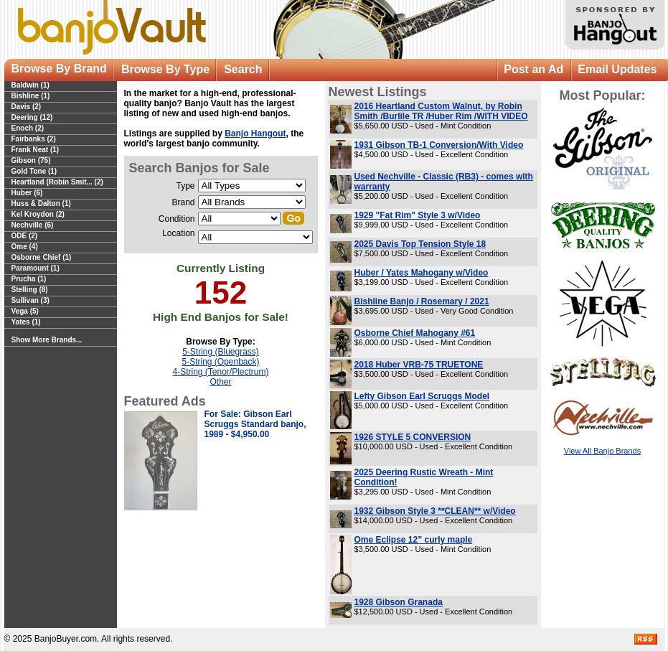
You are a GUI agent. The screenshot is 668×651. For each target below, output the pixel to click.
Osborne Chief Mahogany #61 (415, 333)
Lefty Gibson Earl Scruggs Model (422, 396)
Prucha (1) (29, 279)
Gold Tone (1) (34, 171)
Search (243, 69)
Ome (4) (24, 246)
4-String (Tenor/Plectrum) (220, 372)
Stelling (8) (29, 290)
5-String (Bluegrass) (220, 352)
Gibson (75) (31, 160)
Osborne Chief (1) (41, 257)
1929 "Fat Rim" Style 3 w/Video (417, 215)
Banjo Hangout (255, 133)
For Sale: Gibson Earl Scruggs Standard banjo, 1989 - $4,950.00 (255, 424)
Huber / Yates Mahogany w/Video (421, 273)
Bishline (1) (30, 96)
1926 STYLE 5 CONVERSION (412, 437)
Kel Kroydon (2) (38, 214)
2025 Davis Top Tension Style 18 (420, 244)
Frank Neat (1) (35, 150)
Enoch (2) (27, 128)
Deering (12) (32, 117)
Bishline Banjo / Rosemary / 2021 (421, 301)
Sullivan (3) (30, 300)
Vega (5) (25, 311)
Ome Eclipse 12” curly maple (413, 540)
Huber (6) (27, 193)
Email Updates (617, 69)
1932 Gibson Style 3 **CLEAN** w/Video (435, 511)
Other (220, 382)
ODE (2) (24, 236)
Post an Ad (533, 69)
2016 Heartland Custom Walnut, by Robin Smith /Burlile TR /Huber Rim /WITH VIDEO (441, 111)
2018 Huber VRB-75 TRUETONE (419, 365)
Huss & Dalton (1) (41, 203)
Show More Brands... (47, 340)
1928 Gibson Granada (398, 602)
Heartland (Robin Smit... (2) (57, 182)
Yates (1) (26, 322)
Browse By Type (165, 69)
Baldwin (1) (30, 85)
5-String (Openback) (220, 362)
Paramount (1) (35, 268)
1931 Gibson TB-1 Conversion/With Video (439, 145)
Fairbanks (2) (33, 139)
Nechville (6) (32, 225)
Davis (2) (26, 107)
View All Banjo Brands (602, 450)
